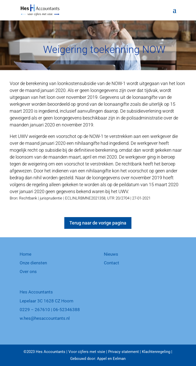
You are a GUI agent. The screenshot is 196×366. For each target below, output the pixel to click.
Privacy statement (123, 351)
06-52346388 (66, 309)
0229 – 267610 (35, 309)
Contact (111, 262)
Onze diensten (33, 262)
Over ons (28, 271)
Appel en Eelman (111, 358)
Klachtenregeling (156, 351)
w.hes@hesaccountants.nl (45, 318)
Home (25, 254)
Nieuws (111, 254)
